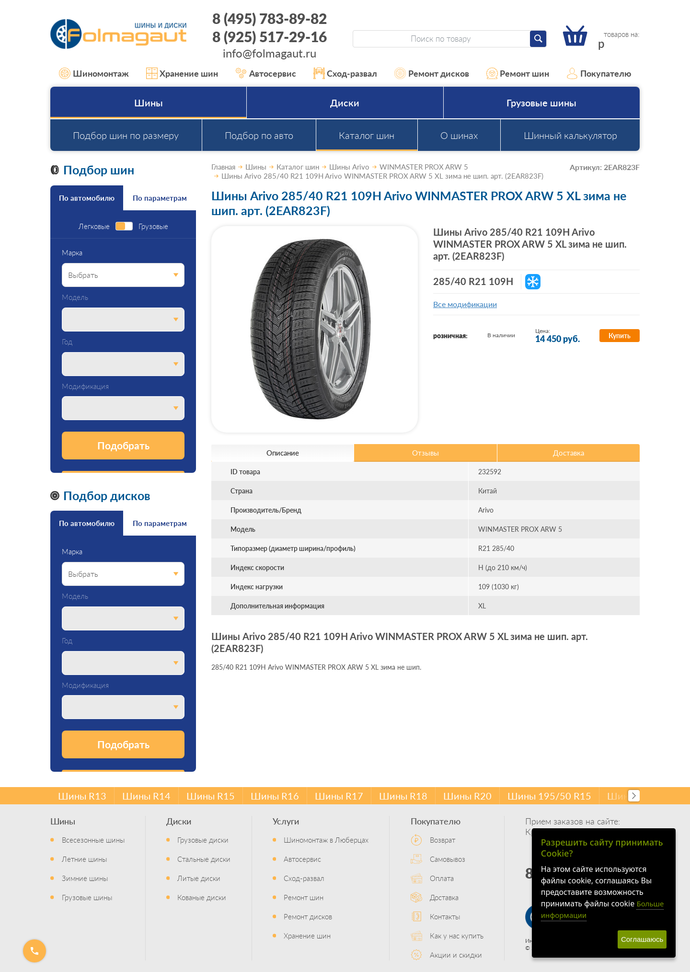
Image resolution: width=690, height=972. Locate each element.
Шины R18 (403, 795)
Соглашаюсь (642, 939)
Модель (75, 297)
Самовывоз (447, 859)
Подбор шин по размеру (126, 135)
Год (67, 341)
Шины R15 (210, 795)
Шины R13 (82, 795)
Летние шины (84, 859)
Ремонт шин (518, 73)
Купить (620, 335)
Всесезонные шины (93, 840)
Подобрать (123, 445)
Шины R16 (275, 795)
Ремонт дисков (431, 73)
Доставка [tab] (568, 452)
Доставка (444, 897)
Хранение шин (182, 73)
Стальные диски (203, 859)
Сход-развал (345, 73)
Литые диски (198, 878)
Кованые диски (201, 897)
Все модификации (465, 303)
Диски (344, 102)
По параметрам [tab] (160, 198)
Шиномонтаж (94, 73)
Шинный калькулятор (570, 135)
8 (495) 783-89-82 (269, 18)
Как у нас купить (456, 935)
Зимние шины (85, 878)
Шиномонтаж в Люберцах (326, 840)
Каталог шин (366, 135)
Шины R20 (467, 795)
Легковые (94, 226)
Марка (72, 252)
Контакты (445, 916)
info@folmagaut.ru (269, 53)
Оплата (442, 878)
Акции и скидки (456, 954)
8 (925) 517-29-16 (269, 36)
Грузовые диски (203, 840)
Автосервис (265, 73)
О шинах (459, 135)
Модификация (85, 386)
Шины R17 (339, 795)
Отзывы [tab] (425, 452)
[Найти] (538, 39)
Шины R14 (146, 795)
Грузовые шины (541, 102)
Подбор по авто (259, 135)
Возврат (442, 840)
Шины (148, 102)
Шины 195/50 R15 (549, 795)
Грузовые (153, 226)
